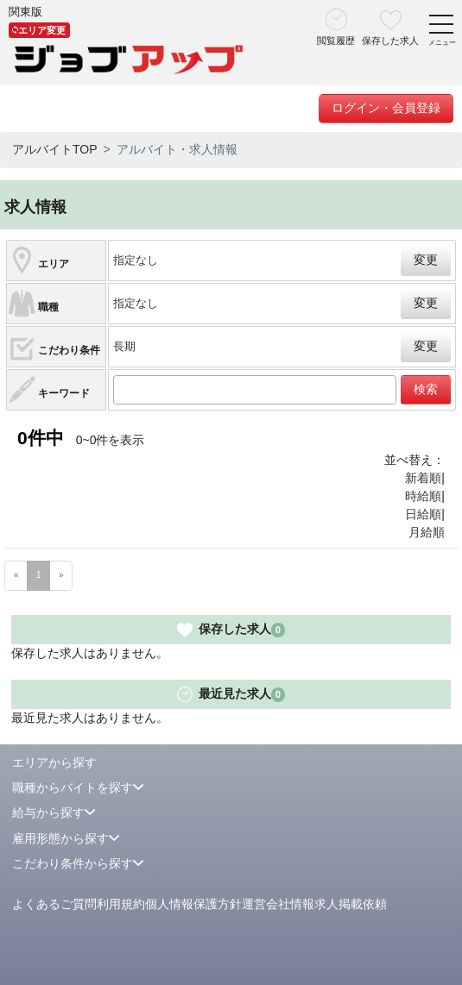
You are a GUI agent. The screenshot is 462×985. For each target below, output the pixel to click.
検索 (426, 389)
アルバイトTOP (55, 149)
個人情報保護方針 (193, 904)
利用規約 (121, 904)
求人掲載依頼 (350, 904)
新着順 (423, 478)
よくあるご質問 (54, 904)
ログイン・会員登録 (386, 108)
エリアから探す (54, 762)
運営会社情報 (278, 904)
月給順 (426, 532)
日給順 (423, 514)
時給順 (423, 496)
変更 (426, 260)
